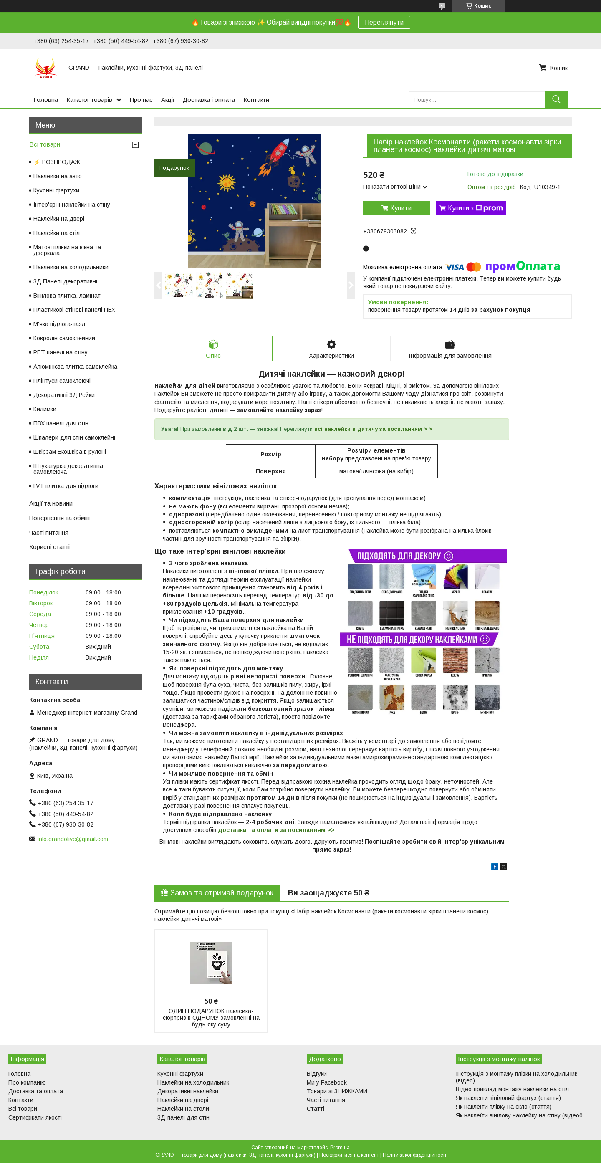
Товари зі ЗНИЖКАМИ (337, 1091)
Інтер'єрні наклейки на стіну (71, 204)
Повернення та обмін (59, 517)
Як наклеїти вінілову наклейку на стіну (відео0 (519, 1115)
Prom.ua (340, 1147)
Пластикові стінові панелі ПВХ (74, 309)
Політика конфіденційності (414, 1155)
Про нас (141, 99)
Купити (401, 208)
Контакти (256, 99)
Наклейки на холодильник (193, 1082)
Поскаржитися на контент (349, 1155)
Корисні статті (49, 546)
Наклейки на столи (183, 1108)
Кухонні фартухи (56, 190)
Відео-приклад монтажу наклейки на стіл (512, 1089)
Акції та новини (51, 503)
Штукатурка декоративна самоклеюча (68, 469)
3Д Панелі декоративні (65, 281)
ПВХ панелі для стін (60, 423)
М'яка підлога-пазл (59, 324)
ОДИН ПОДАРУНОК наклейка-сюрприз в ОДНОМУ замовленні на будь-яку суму (211, 1018)
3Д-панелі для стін (183, 1117)
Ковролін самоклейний (64, 338)
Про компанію (27, 1082)
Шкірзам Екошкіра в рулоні (69, 451)
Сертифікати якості (35, 1117)
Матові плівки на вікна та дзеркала (67, 250)
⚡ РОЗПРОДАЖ (56, 162)
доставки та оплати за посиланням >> (276, 830)
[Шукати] (556, 99)
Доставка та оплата (35, 1091)
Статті (315, 1108)
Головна (45, 99)
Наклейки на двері (58, 218)
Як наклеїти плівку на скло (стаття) (504, 1106)
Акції (167, 99)
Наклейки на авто (57, 176)
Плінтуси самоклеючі (62, 380)
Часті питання (48, 532)
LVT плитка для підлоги (65, 486)
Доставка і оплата (209, 99)
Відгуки (317, 1073)
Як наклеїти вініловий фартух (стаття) (508, 1098)
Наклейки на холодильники (71, 267)
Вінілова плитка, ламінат (67, 295)
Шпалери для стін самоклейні (74, 437)
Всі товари (44, 144)
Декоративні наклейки (187, 1091)
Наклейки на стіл (56, 233)
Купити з (475, 208)
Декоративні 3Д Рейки (64, 395)
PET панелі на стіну (60, 352)
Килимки (44, 409)
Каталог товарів (89, 99)
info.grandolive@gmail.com (73, 839)
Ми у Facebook (327, 1082)
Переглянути (384, 22)
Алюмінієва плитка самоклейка (75, 366)
